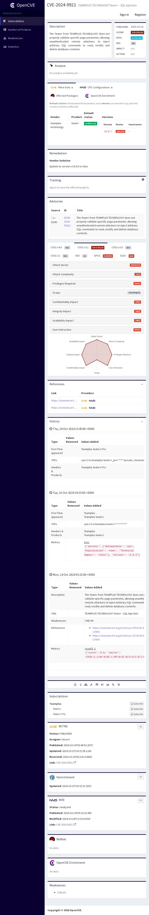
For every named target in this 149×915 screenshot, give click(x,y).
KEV (81, 256)
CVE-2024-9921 (61, 5)
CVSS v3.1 (91, 247)
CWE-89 (61, 892)
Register (140, 14)
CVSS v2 (59, 256)
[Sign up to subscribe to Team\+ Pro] (137, 714)
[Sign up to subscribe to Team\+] (137, 709)
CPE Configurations (96, 87)
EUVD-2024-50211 (67, 221)
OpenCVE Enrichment (100, 96)
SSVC (127, 256)
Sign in (124, 14)
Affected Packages (64, 96)
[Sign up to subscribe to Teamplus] (137, 704)
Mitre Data (62, 87)
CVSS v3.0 (121, 247)
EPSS (103, 256)
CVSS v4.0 (60, 247)
